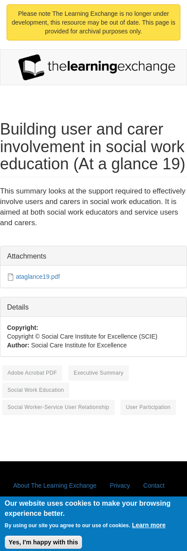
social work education (35, 390)
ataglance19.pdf (38, 276)
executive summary (98, 373)
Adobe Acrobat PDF (32, 373)
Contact (154, 485)
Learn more (148, 528)
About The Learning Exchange (55, 485)
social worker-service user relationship (58, 407)
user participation (148, 407)
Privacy (120, 485)
